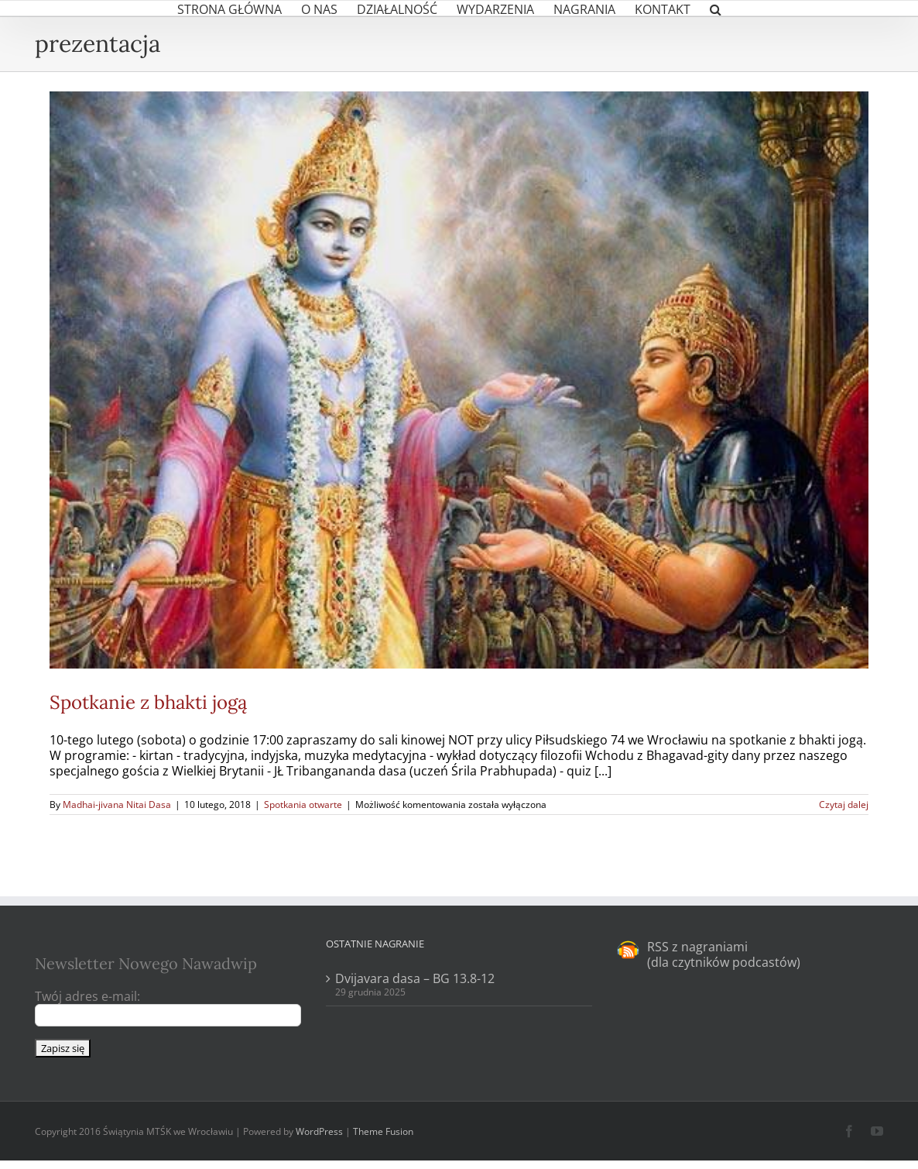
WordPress (319, 1131)
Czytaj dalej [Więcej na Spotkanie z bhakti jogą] (843, 804)
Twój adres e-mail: (87, 996)
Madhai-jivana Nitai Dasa (117, 804)
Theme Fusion (383, 1131)
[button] (715, 8)
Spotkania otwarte (303, 804)
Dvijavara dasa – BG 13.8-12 (415, 978)
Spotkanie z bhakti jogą (148, 702)
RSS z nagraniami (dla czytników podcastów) (723, 954)
